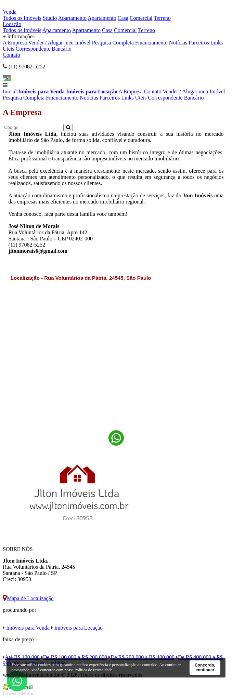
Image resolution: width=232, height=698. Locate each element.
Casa (123, 18)
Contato (11, 55)
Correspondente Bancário (44, 49)
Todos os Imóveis (22, 18)
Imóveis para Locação (91, 91)
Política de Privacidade (94, 670)
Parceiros (199, 42)
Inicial (10, 91)
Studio (50, 18)
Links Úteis (133, 98)
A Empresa (15, 42)
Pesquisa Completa (113, 42)
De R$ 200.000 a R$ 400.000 (141, 657)
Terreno (162, 18)
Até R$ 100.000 (21, 657)
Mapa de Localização (28, 598)
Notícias (178, 42)
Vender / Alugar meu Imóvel (59, 42)
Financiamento (151, 42)
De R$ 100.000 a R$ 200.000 (74, 657)
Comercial (141, 18)
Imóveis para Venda (41, 91)
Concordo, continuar (205, 667)
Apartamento (72, 18)
